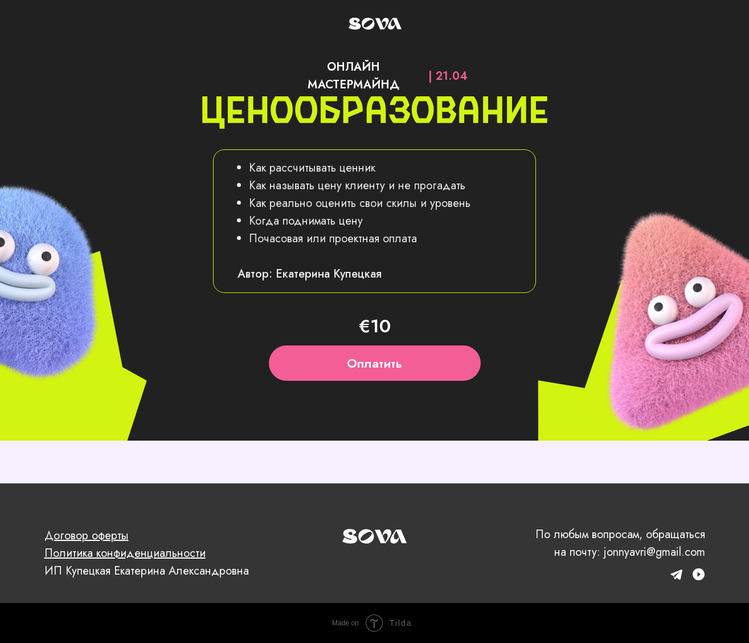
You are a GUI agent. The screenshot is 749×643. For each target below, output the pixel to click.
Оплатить (374, 363)
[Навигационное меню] (732, 14)
